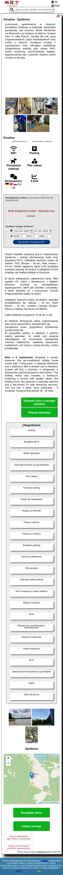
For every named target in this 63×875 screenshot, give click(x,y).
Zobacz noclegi (31, 826)
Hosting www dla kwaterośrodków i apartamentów (18, 847)
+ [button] (8, 758)
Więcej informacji (39, 413)
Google (44, 860)
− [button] (8, 763)
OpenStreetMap (52, 803)
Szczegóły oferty (31, 813)
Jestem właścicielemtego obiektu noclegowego (18, 838)
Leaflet (39, 803)
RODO (19, 871)
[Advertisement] (31, 78)
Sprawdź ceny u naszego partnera (39, 403)
